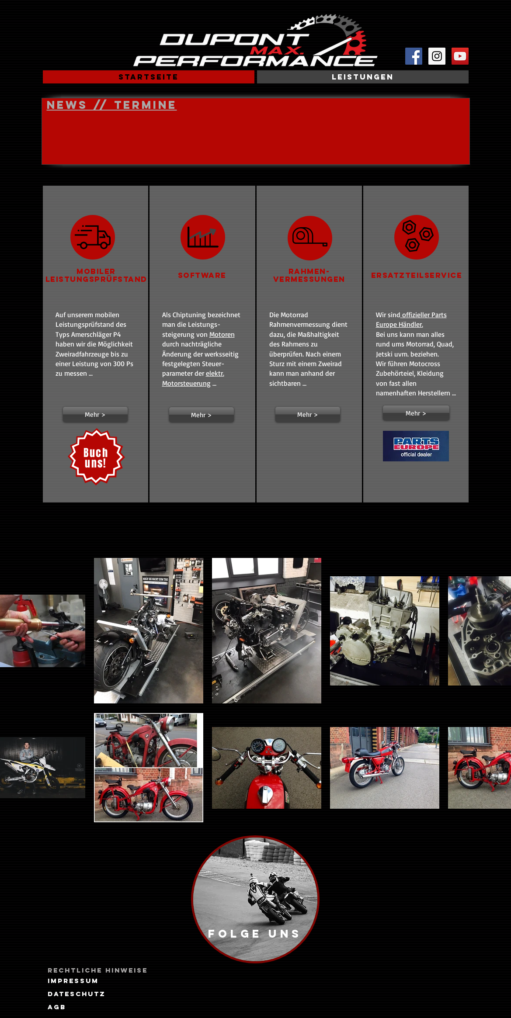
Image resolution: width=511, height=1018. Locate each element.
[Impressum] (73, 980)
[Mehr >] (416, 412)
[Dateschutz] (76, 994)
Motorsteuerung (186, 383)
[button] (95, 414)
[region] (255, 899)
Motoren (222, 334)
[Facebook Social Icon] (413, 56)
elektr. (215, 373)
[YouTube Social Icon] (460, 56)
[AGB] (57, 1007)
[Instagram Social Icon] (436, 56)
